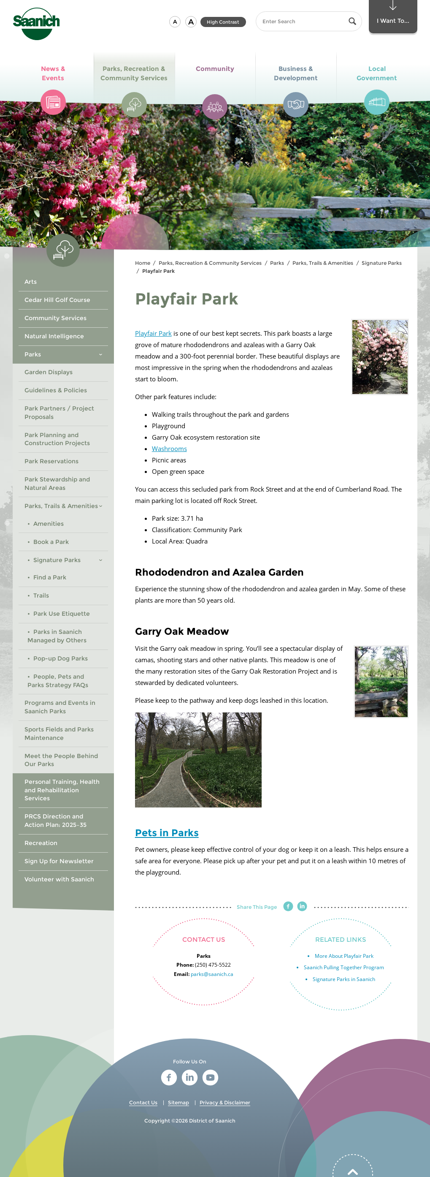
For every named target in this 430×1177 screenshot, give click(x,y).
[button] (175, 21)
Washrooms (169, 448)
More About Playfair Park (344, 956)
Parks (277, 263)
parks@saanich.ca (212, 974)
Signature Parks (382, 263)
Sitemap (178, 1102)
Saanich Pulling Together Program (344, 967)
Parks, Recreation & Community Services (210, 263)
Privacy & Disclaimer (225, 1102)
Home (142, 263)
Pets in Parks (167, 833)
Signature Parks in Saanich (344, 979)
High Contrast (223, 22)
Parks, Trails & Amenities (322, 263)
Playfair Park (153, 333)
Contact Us (143, 1102)
